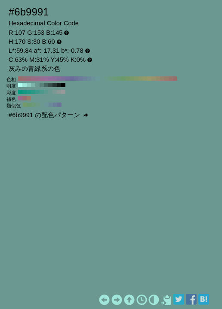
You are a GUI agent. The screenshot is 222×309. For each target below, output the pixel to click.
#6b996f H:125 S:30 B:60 (29, 105)
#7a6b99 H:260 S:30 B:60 (63, 78)
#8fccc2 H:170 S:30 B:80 (29, 85)
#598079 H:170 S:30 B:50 (42, 85)
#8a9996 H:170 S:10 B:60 (59, 92)
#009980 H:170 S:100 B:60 (20, 92)
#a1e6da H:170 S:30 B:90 (24, 85)
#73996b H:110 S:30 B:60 (128, 78)
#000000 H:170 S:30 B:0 (63, 85)
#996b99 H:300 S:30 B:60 (46, 78)
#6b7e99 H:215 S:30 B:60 (55, 105)
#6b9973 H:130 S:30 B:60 (119, 78)
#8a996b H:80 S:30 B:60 (141, 78)
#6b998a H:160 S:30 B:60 (106, 78)
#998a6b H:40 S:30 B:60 (158, 78)
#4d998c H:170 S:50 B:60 (42, 92)
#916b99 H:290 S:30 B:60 (50, 78)
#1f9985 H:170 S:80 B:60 (29, 92)
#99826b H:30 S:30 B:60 (162, 78)
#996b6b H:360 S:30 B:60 (20, 78)
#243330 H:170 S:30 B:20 (54, 85)
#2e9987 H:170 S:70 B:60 (33, 92)
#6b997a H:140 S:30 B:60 (115, 78)
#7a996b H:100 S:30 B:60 (132, 78)
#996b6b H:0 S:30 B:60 (175, 78)
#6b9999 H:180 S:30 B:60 (98, 78)
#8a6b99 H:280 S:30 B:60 (54, 78)
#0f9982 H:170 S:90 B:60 (24, 92)
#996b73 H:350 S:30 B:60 (24, 78)
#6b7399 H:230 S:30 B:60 (76, 78)
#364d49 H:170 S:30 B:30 (50, 85)
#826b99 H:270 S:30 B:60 (59, 78)
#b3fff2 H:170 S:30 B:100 (20, 85)
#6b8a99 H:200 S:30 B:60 (89, 78)
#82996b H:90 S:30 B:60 (136, 78)
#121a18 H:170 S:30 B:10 (59, 85)
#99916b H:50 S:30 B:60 (153, 78)
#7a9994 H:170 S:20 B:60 (54, 92)
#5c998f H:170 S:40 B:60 (46, 92)
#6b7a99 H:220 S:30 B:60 (80, 78)
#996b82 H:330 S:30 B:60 (33, 78)
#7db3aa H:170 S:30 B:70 (33, 85)
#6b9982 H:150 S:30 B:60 (110, 78)
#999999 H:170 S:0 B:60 (63, 92)
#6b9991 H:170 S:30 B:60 (102, 78)
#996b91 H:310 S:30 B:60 (42, 78)
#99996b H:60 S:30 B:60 (149, 78)
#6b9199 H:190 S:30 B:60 (93, 78)
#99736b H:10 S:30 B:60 (171, 78)
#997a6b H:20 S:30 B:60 (166, 78)
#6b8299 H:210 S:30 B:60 (85, 78)
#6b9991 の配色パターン (48, 115)
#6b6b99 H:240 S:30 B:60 (72, 78)
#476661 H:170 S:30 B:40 (46, 85)
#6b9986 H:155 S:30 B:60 (38, 105)
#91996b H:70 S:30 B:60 (145, 78)
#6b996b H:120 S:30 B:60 (123, 78)
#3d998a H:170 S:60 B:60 (37, 92)
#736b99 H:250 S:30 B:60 (67, 78)
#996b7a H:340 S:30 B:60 (29, 78)
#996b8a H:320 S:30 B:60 (37, 78)
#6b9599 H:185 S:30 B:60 (46, 105)
